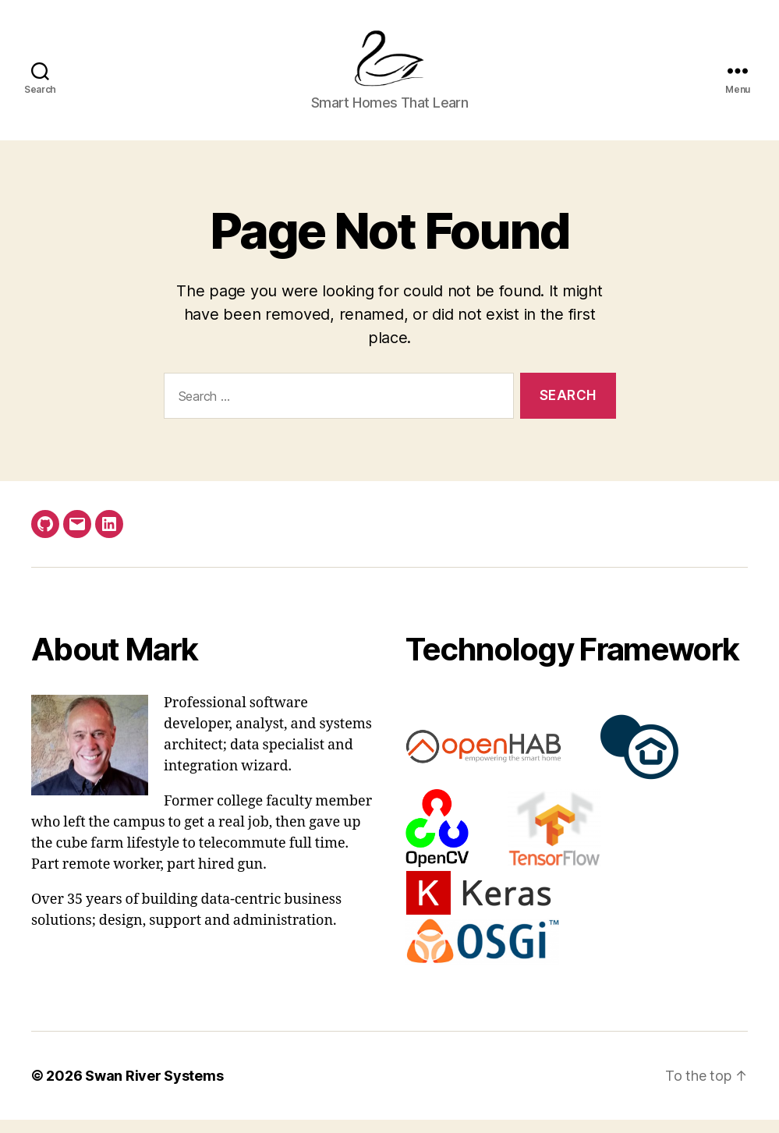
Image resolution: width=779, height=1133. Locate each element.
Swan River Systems (154, 1089)
